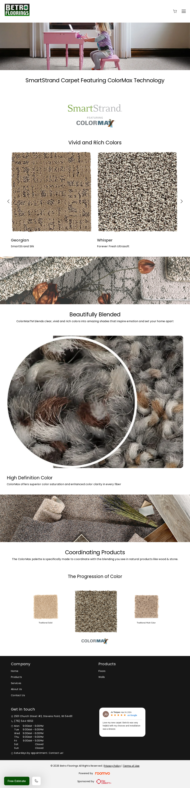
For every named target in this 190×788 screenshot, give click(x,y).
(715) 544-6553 (23, 721)
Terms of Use (131, 765)
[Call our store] (36, 781)
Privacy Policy (112, 765)
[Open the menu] (183, 11)
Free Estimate (17, 781)
